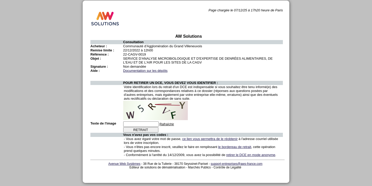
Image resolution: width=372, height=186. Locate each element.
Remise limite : (102, 50)
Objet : (95, 58)
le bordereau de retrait (234, 147)
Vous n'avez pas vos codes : (145, 135)
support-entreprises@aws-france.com (236, 164)
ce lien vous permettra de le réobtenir (210, 139)
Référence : (99, 54)
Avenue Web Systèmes (124, 164)
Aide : (95, 71)
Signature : (99, 66)
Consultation (133, 42)
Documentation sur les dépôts (145, 71)
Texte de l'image (103, 123)
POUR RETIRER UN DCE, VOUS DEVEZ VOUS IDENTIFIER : (170, 83)
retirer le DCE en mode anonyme (250, 155)
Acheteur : (98, 46)
